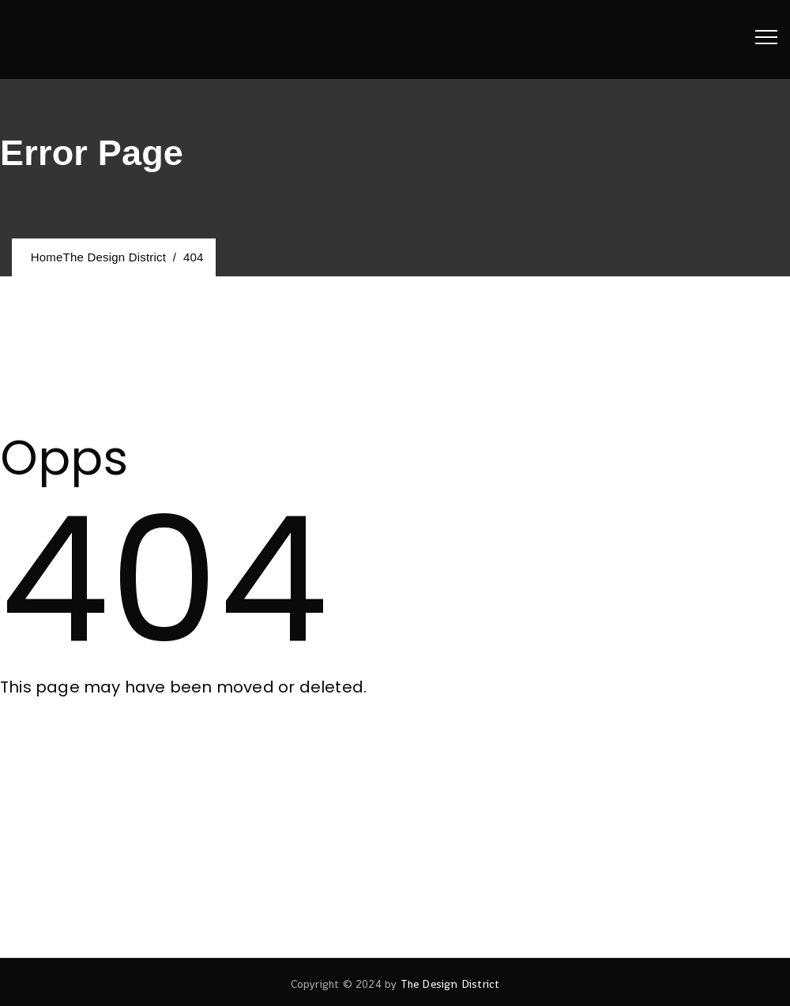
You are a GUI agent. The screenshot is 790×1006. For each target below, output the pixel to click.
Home (95, 257)
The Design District (450, 984)
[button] (68, 742)
